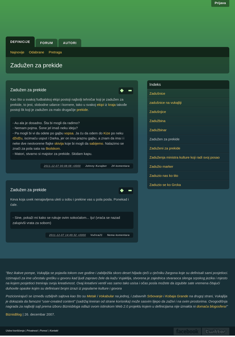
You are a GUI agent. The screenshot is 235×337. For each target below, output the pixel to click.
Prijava (220, 3)
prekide (82, 110)
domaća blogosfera (211, 306)
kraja (112, 105)
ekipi (100, 105)
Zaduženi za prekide (164, 148)
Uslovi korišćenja (15, 330)
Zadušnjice (157, 112)
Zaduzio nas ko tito (163, 176)
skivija (59, 143)
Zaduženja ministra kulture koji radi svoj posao (184, 157)
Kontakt (54, 330)
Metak (91, 296)
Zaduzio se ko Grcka (165, 185)
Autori (69, 43)
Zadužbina (157, 121)
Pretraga (55, 52)
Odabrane (36, 52)
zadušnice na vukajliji (165, 102)
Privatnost (32, 330)
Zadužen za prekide (28, 90)
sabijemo (96, 143)
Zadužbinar (158, 130)
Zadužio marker (161, 166)
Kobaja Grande (176, 296)
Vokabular (106, 296)
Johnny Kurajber (96, 166)
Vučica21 (97, 235)
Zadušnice (157, 93)
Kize (107, 133)
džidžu (17, 138)
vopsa (68, 133)
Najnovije (17, 52)
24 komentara (121, 166)
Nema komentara (118, 235)
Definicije (20, 42)
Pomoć (43, 330)
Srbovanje (155, 296)
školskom (53, 148)
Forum (46, 43)
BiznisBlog (14, 314)
